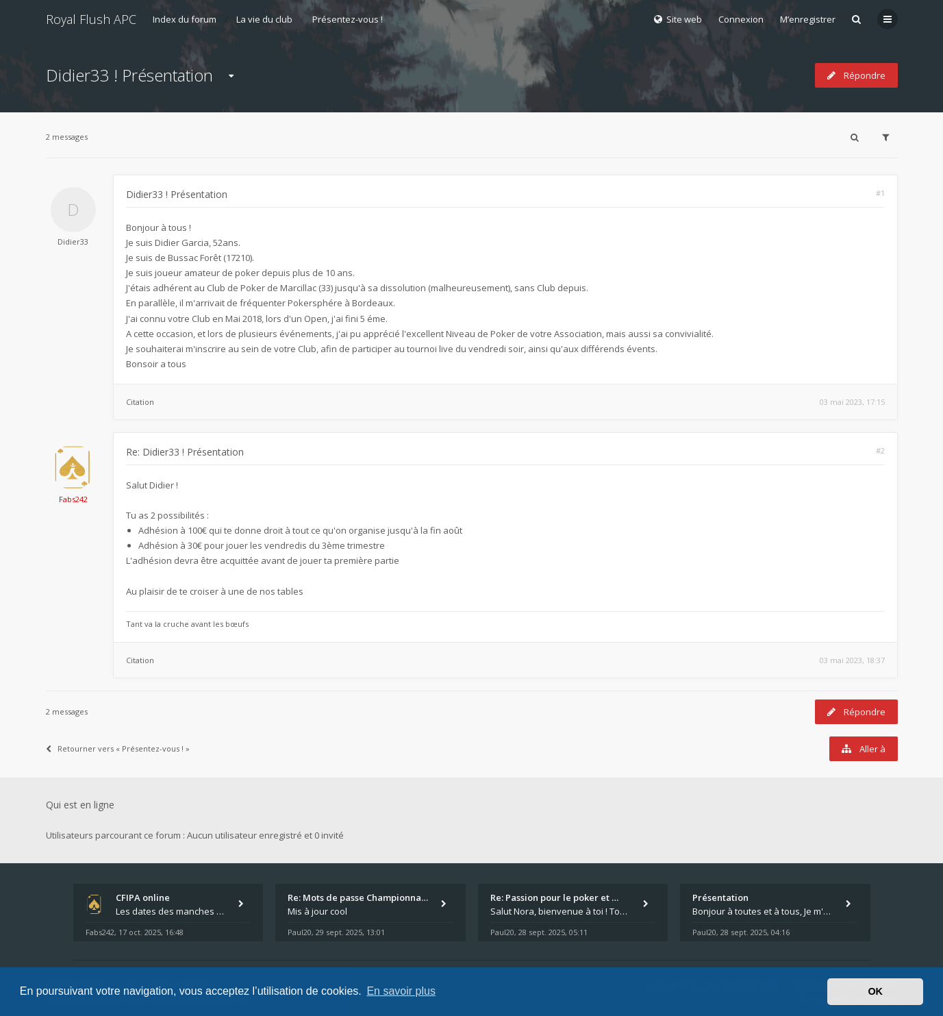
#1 (880, 193)
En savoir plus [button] (401, 991)
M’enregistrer (807, 19)
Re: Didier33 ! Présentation (185, 451)
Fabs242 (73, 499)
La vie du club (264, 19)
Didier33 (73, 241)
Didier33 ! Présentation (129, 75)
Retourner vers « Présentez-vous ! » (118, 748)
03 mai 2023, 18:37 (852, 660)
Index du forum (184, 19)
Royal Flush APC (91, 19)
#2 (880, 450)
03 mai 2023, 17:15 (852, 402)
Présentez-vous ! (347, 19)
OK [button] (875, 991)
